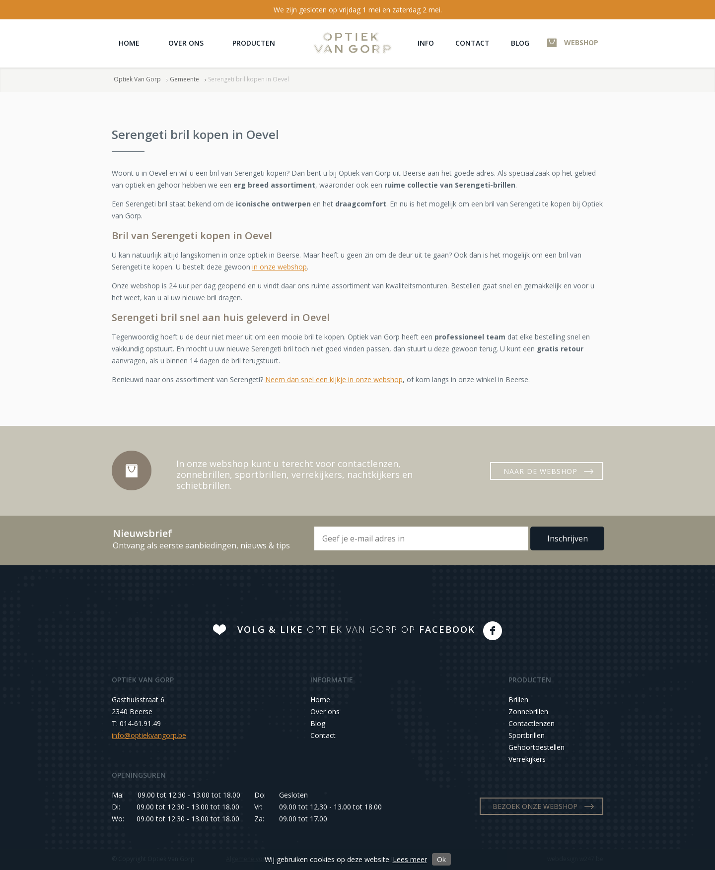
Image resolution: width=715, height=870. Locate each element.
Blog (520, 43)
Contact (472, 43)
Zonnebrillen (528, 711)
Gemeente (184, 79)
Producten (253, 43)
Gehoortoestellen (536, 747)
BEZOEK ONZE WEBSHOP (535, 806)
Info (426, 43)
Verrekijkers (527, 759)
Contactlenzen (531, 723)
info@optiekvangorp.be (149, 735)
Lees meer (410, 859)
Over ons (186, 43)
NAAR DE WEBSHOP (540, 471)
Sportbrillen (526, 735)
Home (129, 43)
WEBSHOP (581, 42)
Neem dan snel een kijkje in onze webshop (334, 379)
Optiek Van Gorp (352, 43)
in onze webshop (279, 266)
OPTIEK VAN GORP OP (356, 629)
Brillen (518, 699)
